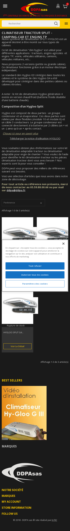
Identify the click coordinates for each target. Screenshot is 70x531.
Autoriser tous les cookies (35, 274)
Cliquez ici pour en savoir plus (20, 133)
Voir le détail (17, 346)
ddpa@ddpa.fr (16, 190)
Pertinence (23, 203)
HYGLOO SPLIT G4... (13, 332)
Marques (9, 446)
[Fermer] (63, 243)
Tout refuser (35, 266)
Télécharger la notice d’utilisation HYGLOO (35, 138)
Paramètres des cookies (35, 283)
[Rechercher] (31, 23)
